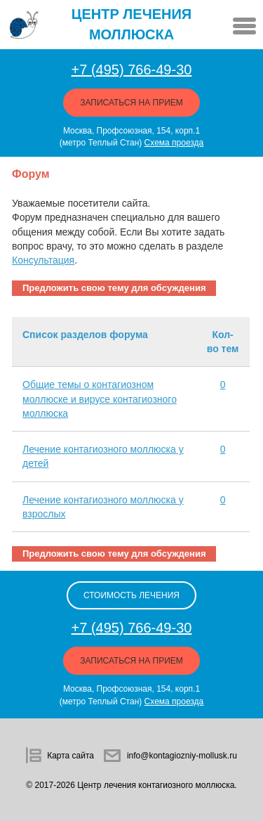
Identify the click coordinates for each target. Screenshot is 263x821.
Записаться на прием (131, 103)
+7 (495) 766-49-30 (132, 69)
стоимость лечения (131, 595)
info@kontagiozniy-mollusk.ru (182, 756)
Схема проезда (174, 143)
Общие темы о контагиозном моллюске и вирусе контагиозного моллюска (99, 399)
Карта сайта (70, 756)
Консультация (43, 260)
